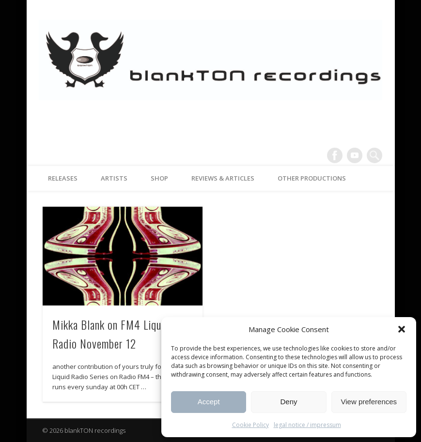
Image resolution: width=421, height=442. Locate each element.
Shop (159, 178)
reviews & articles (222, 178)
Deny (288, 401)
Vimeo (354, 155)
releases (63, 178)
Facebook (335, 155)
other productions (312, 178)
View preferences (369, 401)
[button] (401, 329)
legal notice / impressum (307, 425)
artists (114, 178)
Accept (209, 401)
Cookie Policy (250, 425)
